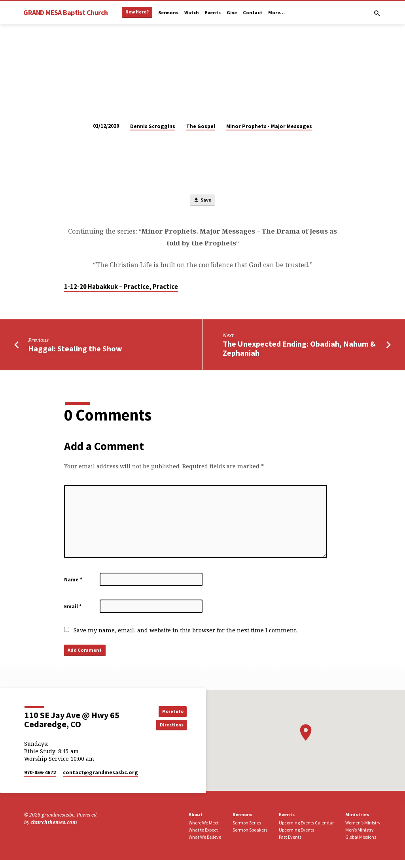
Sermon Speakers (250, 830)
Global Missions (360, 837)
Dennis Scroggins (152, 126)
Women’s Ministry (362, 823)
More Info (169, 711)
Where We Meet (204, 823)
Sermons (168, 12)
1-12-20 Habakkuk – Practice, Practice (121, 287)
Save (202, 200)
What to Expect (203, 830)
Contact (252, 12)
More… (276, 12)
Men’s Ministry (359, 830)
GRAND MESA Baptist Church (65, 12)
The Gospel (200, 126)
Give (232, 12)
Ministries (357, 815)
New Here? (137, 12)
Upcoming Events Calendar (306, 823)
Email (72, 607)
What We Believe (205, 837)
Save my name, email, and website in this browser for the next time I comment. (185, 631)
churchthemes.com (53, 822)
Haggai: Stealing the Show (75, 349)
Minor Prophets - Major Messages (269, 126)
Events (213, 12)
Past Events (290, 837)
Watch (191, 12)
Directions (169, 725)
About (195, 815)
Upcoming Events (296, 830)
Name (73, 580)
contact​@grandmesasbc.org (100, 772)
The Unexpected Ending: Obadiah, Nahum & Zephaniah (299, 349)
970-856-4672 (40, 772)
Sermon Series (247, 823)
